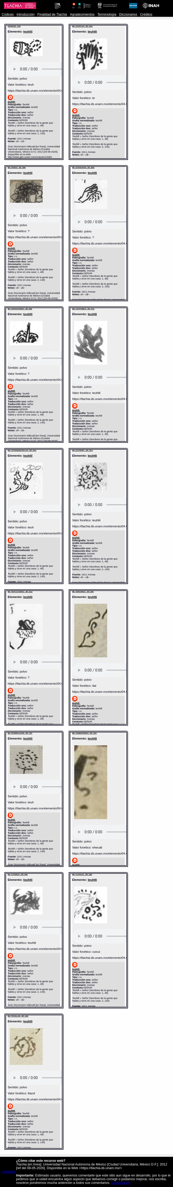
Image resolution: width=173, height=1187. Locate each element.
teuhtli (27, 31)
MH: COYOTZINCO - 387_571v (83, 309)
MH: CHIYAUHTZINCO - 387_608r (20, 309)
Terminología (106, 14)
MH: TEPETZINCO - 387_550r (83, 591)
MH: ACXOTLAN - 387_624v (82, 26)
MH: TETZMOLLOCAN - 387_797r (20, 733)
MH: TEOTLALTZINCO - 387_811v (20, 591)
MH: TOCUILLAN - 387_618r (18, 1016)
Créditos (146, 14)
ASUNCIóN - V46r (14, 26)
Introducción (26, 14)
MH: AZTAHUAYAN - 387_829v (83, 167)
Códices (8, 14)
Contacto (9, 1172)
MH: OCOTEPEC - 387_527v (82, 450)
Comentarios (120, 1183)
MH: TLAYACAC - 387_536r (82, 874)
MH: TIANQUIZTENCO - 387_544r (84, 733)
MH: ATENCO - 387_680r (17, 167)
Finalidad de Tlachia (52, 14)
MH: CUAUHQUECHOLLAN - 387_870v (22, 450)
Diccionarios (128, 14)
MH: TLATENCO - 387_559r (18, 874)
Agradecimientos (82, 14)
